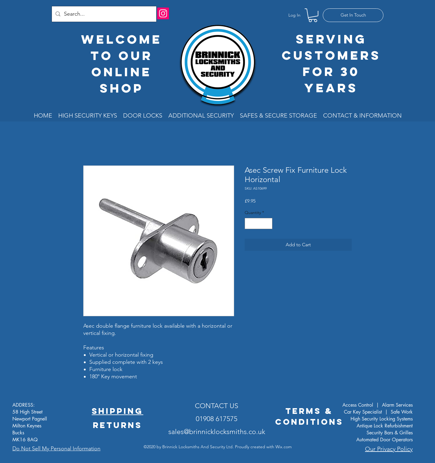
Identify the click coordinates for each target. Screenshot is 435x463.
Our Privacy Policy (389, 448)
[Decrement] (249, 223)
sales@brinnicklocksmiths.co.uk (216, 432)
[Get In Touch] (353, 15)
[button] (313, 15)
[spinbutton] (258, 223)
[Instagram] (163, 13)
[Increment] (267, 223)
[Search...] (104, 14)
